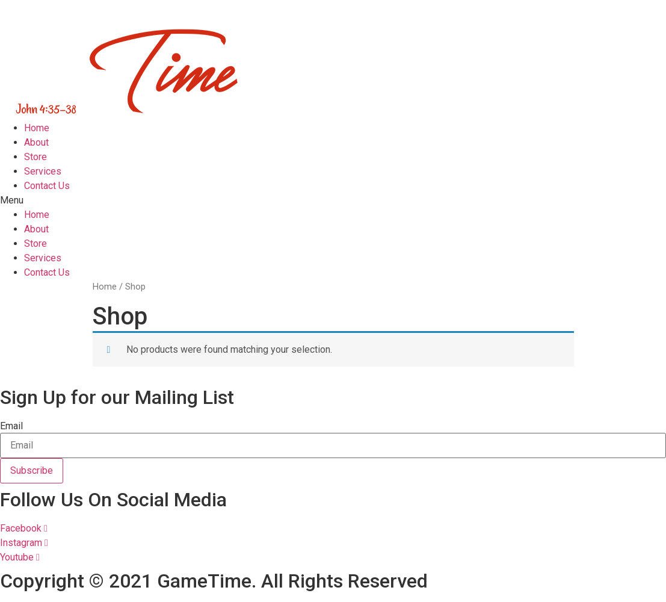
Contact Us (47, 185)
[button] (333, 200)
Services (42, 171)
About (36, 142)
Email (11, 426)
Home (36, 128)
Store (35, 157)
